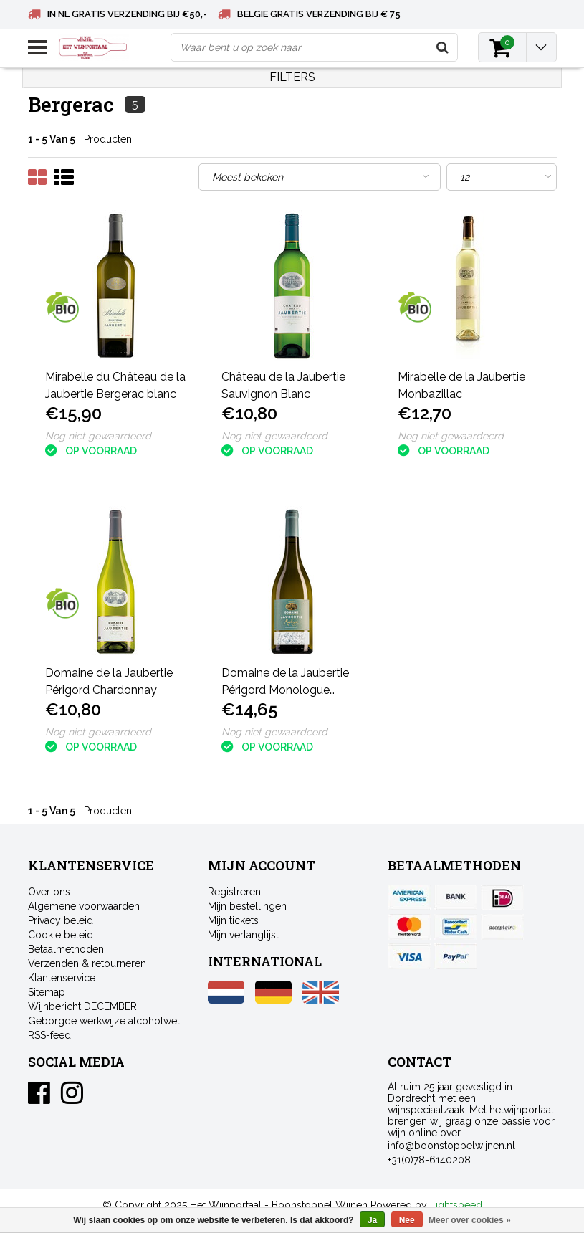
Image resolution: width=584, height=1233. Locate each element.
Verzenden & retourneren (87, 963)
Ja (372, 1220)
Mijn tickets (233, 920)
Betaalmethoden (66, 949)
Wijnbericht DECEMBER (82, 1006)
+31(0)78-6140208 (429, 1160)
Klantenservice (61, 978)
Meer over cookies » (470, 1220)
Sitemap (46, 992)
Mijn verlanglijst (243, 935)
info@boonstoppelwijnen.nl (451, 1145)
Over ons (49, 892)
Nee (407, 1220)
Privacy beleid (60, 920)
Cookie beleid (60, 935)
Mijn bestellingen (247, 906)
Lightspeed (456, 1205)
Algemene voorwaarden (84, 906)
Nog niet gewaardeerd (98, 436)
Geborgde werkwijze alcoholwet (104, 1021)
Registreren (234, 892)
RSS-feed (49, 1035)
